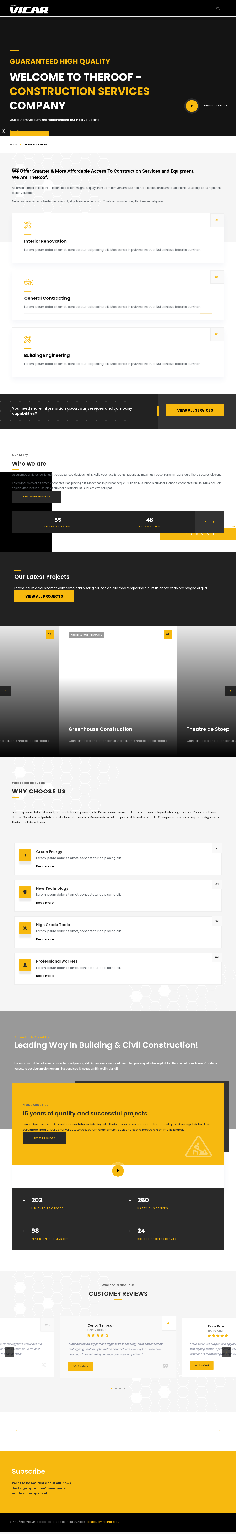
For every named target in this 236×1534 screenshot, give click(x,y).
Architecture (79, 634)
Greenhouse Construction (100, 729)
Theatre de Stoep (208, 729)
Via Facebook (80, 1366)
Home (13, 144)
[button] (205, 522)
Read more (45, 866)
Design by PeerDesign (103, 1522)
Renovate (96, 634)
